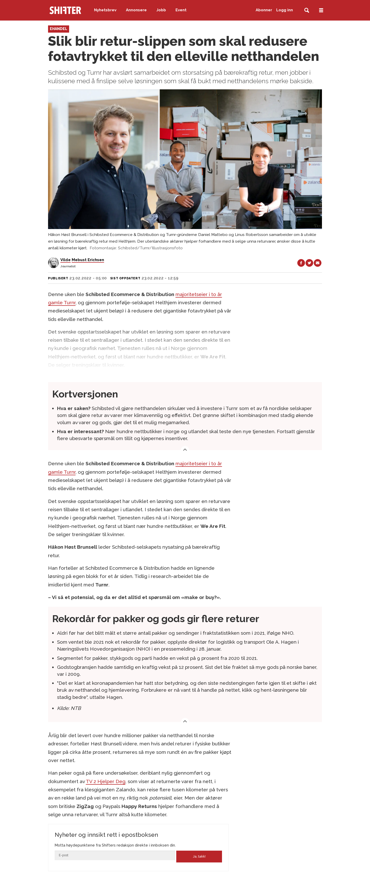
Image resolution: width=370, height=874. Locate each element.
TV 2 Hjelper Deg (105, 781)
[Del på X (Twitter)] (309, 263)
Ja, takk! (199, 856)
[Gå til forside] (65, 10)
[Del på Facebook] (301, 263)
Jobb (161, 10)
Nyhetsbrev (105, 10)
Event (181, 10)
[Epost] (115, 855)
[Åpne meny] (321, 10)
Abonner (264, 10)
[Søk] (306, 10)
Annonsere (136, 10)
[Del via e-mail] (317, 263)
